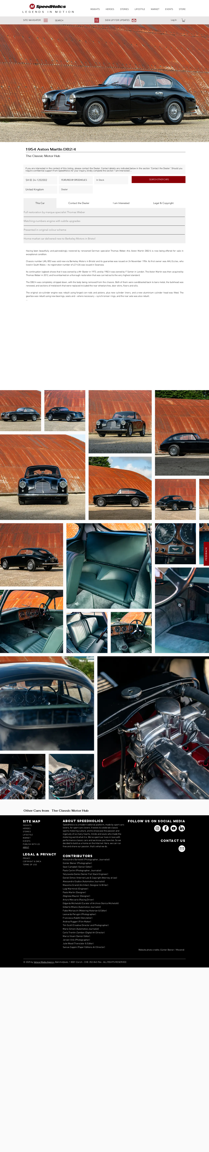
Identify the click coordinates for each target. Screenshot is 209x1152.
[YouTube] (173, 828)
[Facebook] (165, 828)
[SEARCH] (71, 21)
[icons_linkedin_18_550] (182, 828)
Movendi (180, 950)
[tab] (40, 203)
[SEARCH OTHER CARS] (158, 179)
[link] (184, 20)
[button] (37, 20)
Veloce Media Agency (44, 962)
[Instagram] (157, 828)
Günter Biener (167, 950)
